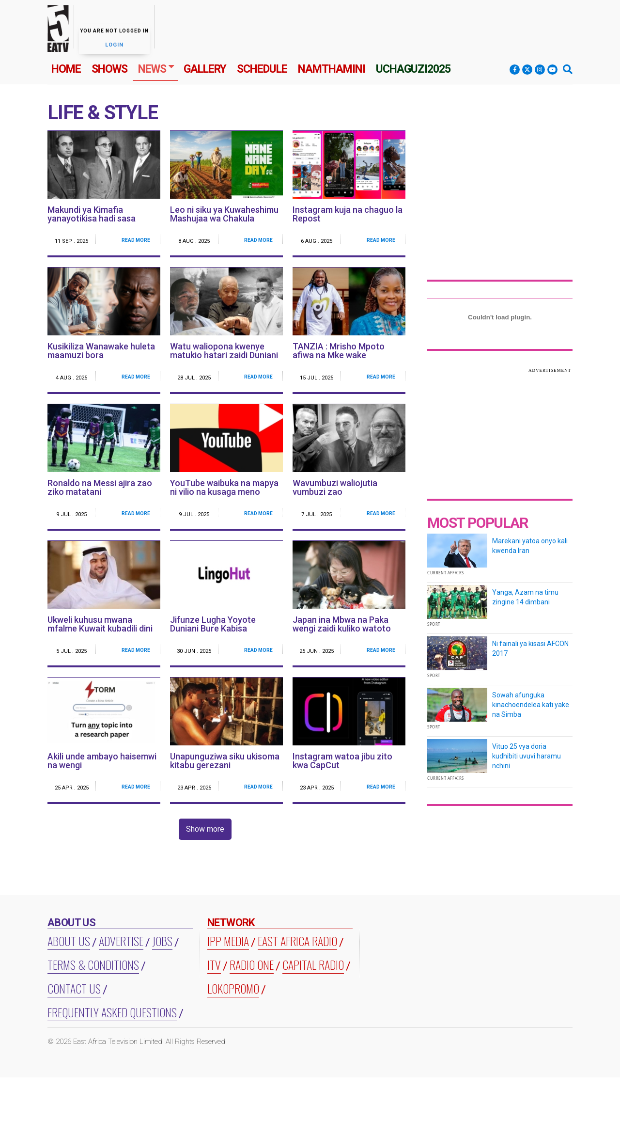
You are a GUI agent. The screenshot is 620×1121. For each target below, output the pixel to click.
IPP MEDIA (228, 940)
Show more (205, 829)
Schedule (262, 69)
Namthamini (331, 69)
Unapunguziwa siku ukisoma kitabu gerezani (224, 760)
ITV (214, 964)
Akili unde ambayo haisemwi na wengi (101, 760)
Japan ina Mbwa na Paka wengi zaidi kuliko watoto (342, 624)
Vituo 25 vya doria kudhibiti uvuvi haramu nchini (526, 756)
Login (114, 45)
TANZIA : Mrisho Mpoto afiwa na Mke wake (339, 350)
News (152, 69)
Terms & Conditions (93, 964)
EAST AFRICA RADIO (297, 940)
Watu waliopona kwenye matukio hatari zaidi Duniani (224, 350)
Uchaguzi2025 (413, 69)
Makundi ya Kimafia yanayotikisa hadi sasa (91, 214)
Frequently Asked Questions (112, 1012)
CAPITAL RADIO (313, 964)
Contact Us (74, 988)
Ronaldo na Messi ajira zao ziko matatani (99, 487)
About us (68, 940)
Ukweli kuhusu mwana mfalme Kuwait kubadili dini (100, 624)
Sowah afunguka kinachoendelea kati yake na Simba (530, 704)
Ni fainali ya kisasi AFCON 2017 (530, 648)
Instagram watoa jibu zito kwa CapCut (342, 760)
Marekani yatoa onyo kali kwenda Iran (530, 545)
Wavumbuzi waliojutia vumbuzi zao (335, 487)
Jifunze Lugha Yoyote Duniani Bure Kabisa (213, 624)
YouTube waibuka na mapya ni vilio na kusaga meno (224, 487)
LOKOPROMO (233, 988)
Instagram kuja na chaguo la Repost (348, 214)
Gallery (205, 69)
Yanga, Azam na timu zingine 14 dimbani (525, 597)
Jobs (162, 940)
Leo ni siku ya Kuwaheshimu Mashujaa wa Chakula (224, 214)
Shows (109, 69)
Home (66, 69)
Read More (136, 240)
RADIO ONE (252, 964)
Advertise (121, 940)
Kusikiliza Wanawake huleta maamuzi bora (101, 350)
